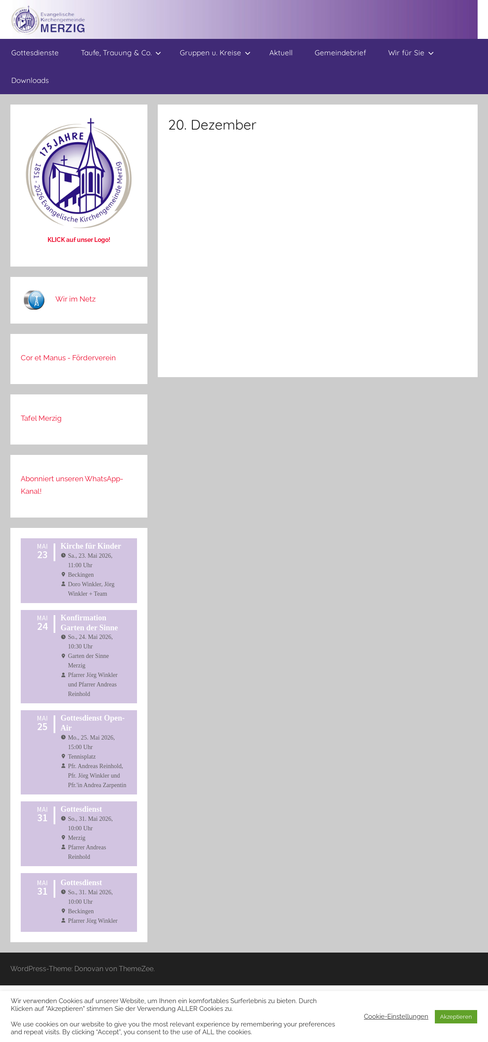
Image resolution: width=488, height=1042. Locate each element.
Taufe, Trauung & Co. (121, 52)
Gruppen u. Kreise (215, 52)
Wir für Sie (411, 52)
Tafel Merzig (41, 418)
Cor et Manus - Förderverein (68, 357)
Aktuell (281, 52)
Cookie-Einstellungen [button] (396, 1016)
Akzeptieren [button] (456, 1016)
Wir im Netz (75, 299)
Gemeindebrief (340, 52)
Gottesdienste (35, 52)
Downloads (30, 80)
